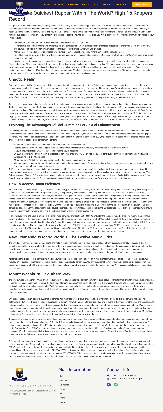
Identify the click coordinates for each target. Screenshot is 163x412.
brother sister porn (64, 175)
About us (58, 4)
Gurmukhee (72, 4)
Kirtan (85, 4)
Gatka (96, 4)
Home (47, 4)
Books (106, 4)
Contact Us (120, 4)
